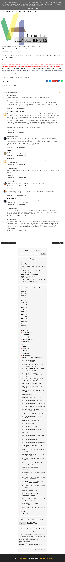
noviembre (26, 334)
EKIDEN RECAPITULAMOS (30, 426)
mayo (24, 348)
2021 (22, 302)
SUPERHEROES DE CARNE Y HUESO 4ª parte (33, 473)
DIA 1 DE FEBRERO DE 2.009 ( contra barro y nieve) (33, 508)
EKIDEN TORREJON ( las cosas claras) (33, 442)
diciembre (26, 332)
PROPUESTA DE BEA (28, 470)
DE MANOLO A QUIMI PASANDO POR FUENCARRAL (32, 410)
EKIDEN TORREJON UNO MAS (31, 429)
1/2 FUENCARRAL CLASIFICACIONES (33, 413)
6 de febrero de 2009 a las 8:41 (16, 108)
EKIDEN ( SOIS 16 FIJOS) (29, 424)
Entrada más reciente (8, 243)
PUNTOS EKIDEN (27, 395)
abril (24, 351)
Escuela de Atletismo (27, 265)
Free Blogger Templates (45, 558)
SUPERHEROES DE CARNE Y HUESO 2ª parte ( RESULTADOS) (33, 482)
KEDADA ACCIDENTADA (29, 490)
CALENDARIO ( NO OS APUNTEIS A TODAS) (33, 459)
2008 (23, 513)
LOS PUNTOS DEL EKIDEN (30, 467)
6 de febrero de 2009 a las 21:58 (16, 204)
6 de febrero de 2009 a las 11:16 (16, 164)
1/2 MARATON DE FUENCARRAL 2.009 (32, 446)
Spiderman (10, 136)
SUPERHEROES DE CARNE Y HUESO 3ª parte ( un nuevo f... (33, 477)
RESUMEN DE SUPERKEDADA (31, 383)
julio (24, 344)
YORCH (9, 181)
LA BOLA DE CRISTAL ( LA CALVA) (32, 398)
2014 (23, 319)
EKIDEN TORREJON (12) (29, 439)
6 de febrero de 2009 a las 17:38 (16, 185)
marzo (25, 353)
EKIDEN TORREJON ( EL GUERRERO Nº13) (33, 436)
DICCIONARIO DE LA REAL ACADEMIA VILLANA (33, 267)
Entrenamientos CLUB (27, 272)
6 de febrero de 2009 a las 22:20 (16, 216)
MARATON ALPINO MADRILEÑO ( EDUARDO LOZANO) (32, 365)
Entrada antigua (57, 243)
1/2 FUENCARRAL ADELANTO (31, 421)
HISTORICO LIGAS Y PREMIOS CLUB (32, 270)
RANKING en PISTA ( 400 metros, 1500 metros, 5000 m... (32, 277)
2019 (23, 307)
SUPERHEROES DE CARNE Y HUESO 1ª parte (33, 486)
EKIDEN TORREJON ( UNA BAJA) (32, 400)
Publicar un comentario (12, 234)
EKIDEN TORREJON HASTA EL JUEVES (31, 417)
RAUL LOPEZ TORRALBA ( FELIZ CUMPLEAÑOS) (32, 463)
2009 (23, 330)
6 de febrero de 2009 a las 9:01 (16, 147)
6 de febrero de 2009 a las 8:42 (16, 132)
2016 (23, 314)
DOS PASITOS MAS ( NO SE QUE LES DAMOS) (33, 450)
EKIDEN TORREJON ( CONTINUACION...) (28, 361)
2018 (23, 309)
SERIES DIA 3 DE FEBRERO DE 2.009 (33, 496)
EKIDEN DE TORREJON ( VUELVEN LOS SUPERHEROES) (33, 379)
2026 (23, 291)
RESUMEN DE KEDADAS (14, 51)
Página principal (25, 263)
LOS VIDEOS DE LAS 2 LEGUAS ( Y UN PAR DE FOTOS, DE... (34, 499)
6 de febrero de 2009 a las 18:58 (16, 195)
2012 (22, 323)
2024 (23, 296)
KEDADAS (25, 432)
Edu (8, 150)
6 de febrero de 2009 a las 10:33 (16, 155)
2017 (23, 312)
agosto (25, 341)
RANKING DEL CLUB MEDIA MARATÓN (33, 280)
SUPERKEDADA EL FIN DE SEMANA (33, 406)
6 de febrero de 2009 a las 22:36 (16, 230)
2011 (22, 326)
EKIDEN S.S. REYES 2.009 (30, 493)
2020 (23, 305)
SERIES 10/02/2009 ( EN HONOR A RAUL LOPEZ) (33, 454)
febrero (25, 355)
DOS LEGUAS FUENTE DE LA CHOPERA (31, 503)
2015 (22, 316)
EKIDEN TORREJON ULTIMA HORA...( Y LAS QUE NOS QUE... (33, 369)
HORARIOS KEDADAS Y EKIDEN (32, 357)
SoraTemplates (23, 558)
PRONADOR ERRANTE (14, 111)
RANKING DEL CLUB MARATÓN (31, 274)
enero (25, 511)
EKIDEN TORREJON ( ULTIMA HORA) (33, 403)
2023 (23, 298)
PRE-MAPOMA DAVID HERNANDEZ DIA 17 (33, 387)
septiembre (26, 339)
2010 (23, 328)
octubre (25, 337)
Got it (37, 8)
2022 (23, 300)
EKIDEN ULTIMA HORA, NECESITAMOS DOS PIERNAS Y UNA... (32, 374)
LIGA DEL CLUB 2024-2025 (29, 282)
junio (24, 346)
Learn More (30, 8)
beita (9, 189)
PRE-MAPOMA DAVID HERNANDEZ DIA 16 (33, 391)
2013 (22, 321)
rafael (9, 158)
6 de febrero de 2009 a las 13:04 (16, 177)
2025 (23, 293)
